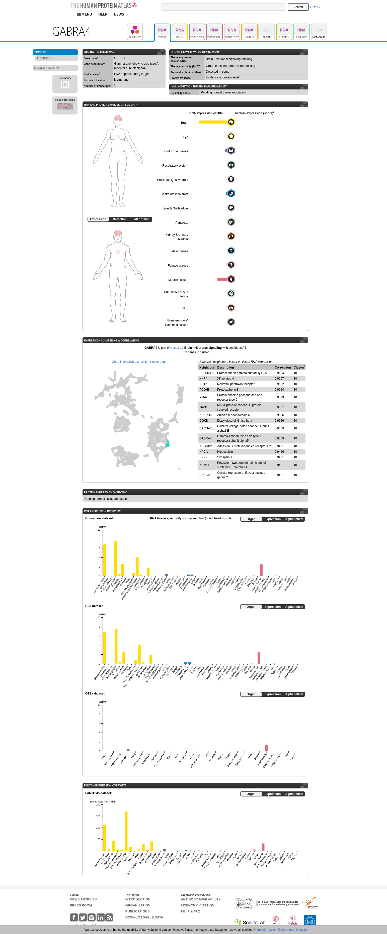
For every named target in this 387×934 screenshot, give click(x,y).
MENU (84, 14)
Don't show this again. (292, 929)
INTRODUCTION (137, 899)
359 (184, 352)
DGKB (203, 420)
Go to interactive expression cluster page (139, 362)
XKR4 (203, 378)
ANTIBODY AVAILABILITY (200, 899)
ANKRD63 (206, 415)
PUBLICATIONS (137, 911)
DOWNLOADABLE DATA (144, 917)
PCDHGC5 (206, 373)
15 (199, 362)
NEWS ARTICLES (83, 899)
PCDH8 (204, 389)
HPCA (203, 451)
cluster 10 (176, 347)
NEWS (119, 14)
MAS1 (203, 407)
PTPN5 (204, 397)
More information (265, 929)
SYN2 (203, 457)
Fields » (315, 7)
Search (298, 7)
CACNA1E (206, 428)
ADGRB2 (205, 446)
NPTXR (204, 384)
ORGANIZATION (137, 905)
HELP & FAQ (190, 911)
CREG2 (204, 475)
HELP (102, 14)
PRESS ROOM (81, 905)
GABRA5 (205, 438)
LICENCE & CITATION (197, 905)
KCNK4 (204, 465)
